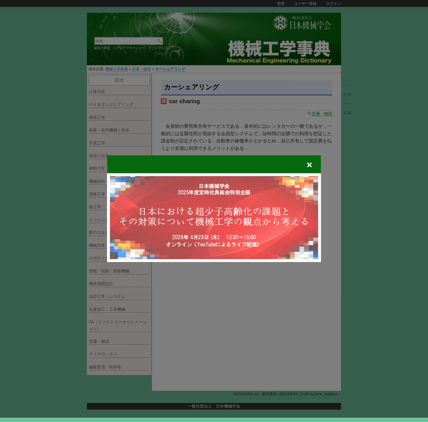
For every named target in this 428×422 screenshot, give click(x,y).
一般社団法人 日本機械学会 (214, 406)
